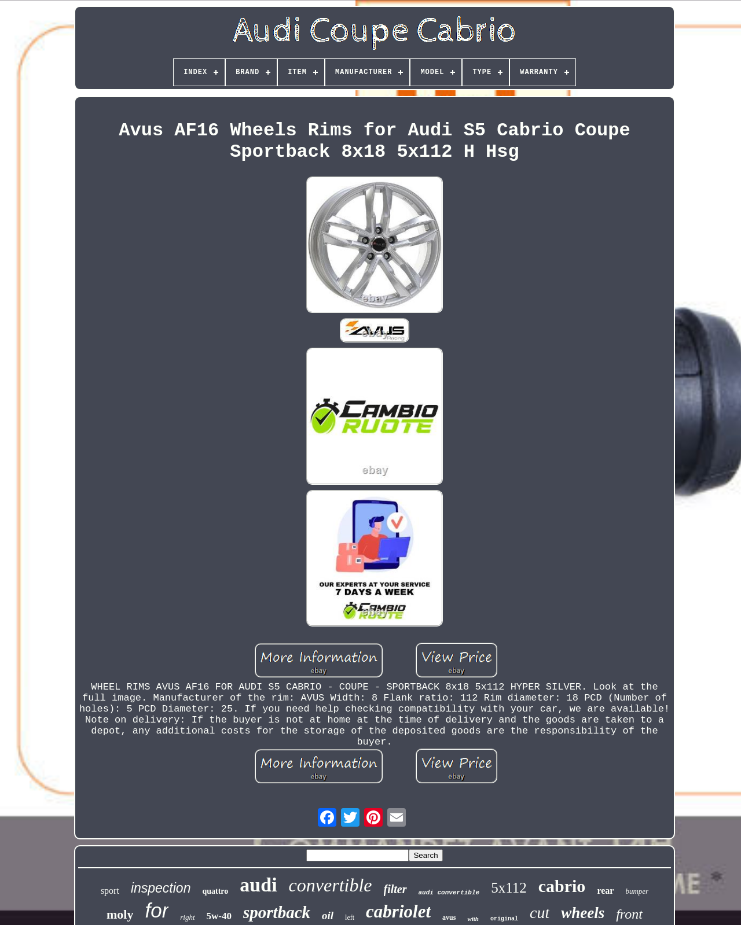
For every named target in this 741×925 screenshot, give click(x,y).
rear (605, 890)
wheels (582, 913)
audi (258, 884)
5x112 (509, 887)
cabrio (562, 885)
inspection (161, 887)
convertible (330, 885)
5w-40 (219, 916)
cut (539, 913)
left (349, 917)
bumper (636, 891)
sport (110, 890)
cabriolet (398, 911)
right (187, 917)
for (156, 910)
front (629, 914)
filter (395, 889)
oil (327, 915)
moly (120, 914)
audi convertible (449, 892)
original (504, 919)
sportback (276, 912)
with (473, 918)
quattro (215, 891)
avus (449, 917)
